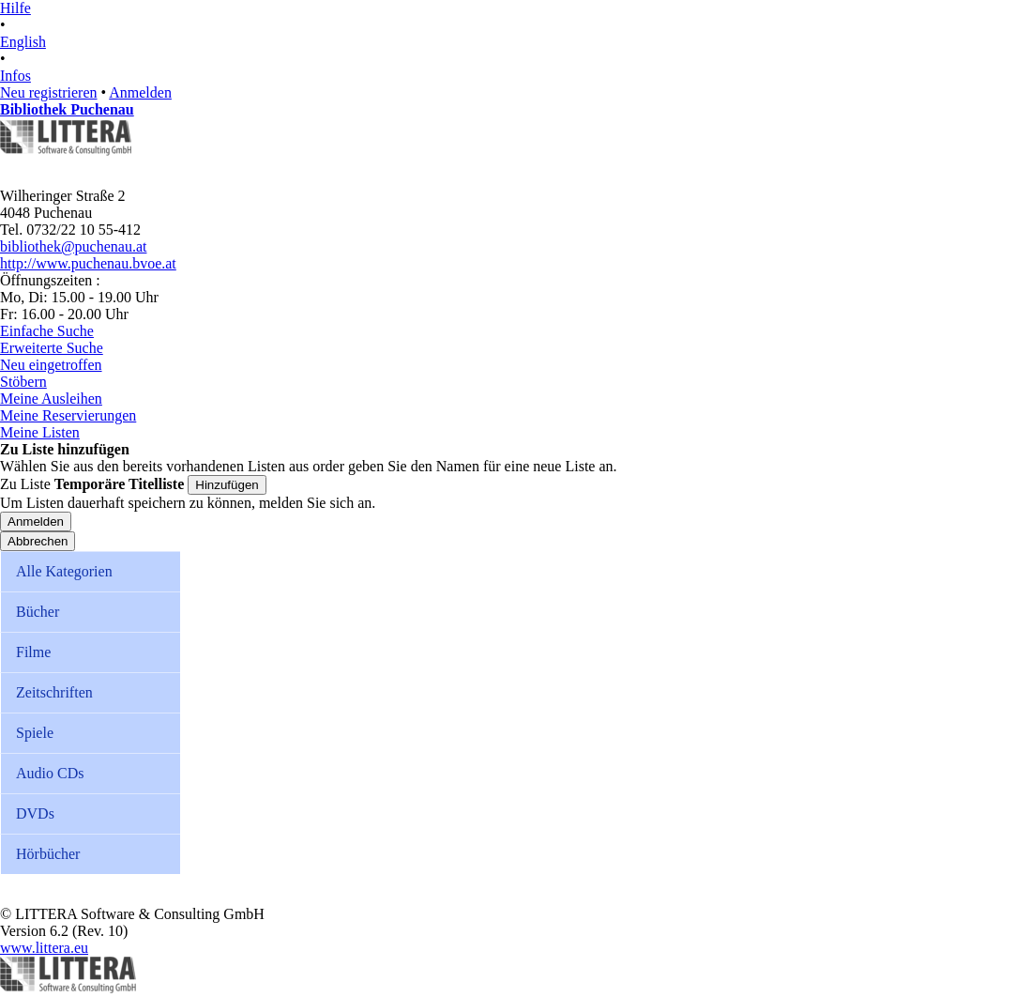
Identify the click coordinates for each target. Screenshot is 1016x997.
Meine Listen (40, 432)
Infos (15, 76)
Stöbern (23, 382)
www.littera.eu (44, 948)
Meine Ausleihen (51, 398)
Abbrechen (38, 541)
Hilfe (15, 8)
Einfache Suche (47, 331)
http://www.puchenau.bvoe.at (88, 263)
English (23, 42)
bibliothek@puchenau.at (73, 246)
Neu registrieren (49, 92)
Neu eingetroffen (51, 365)
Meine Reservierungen (68, 415)
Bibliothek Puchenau (67, 109)
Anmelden (140, 92)
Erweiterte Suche (51, 348)
